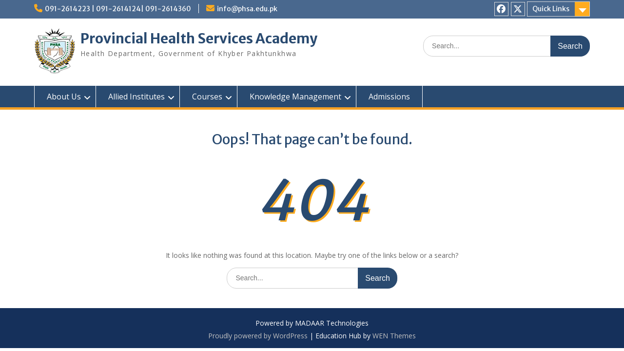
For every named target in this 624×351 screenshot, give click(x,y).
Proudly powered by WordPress (258, 335)
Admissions (389, 96)
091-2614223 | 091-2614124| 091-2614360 (118, 8)
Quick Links (550, 8)
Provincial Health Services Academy (198, 38)
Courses (207, 96)
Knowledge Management (295, 96)
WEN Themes (394, 335)
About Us (64, 96)
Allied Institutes (136, 96)
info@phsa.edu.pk (247, 8)
